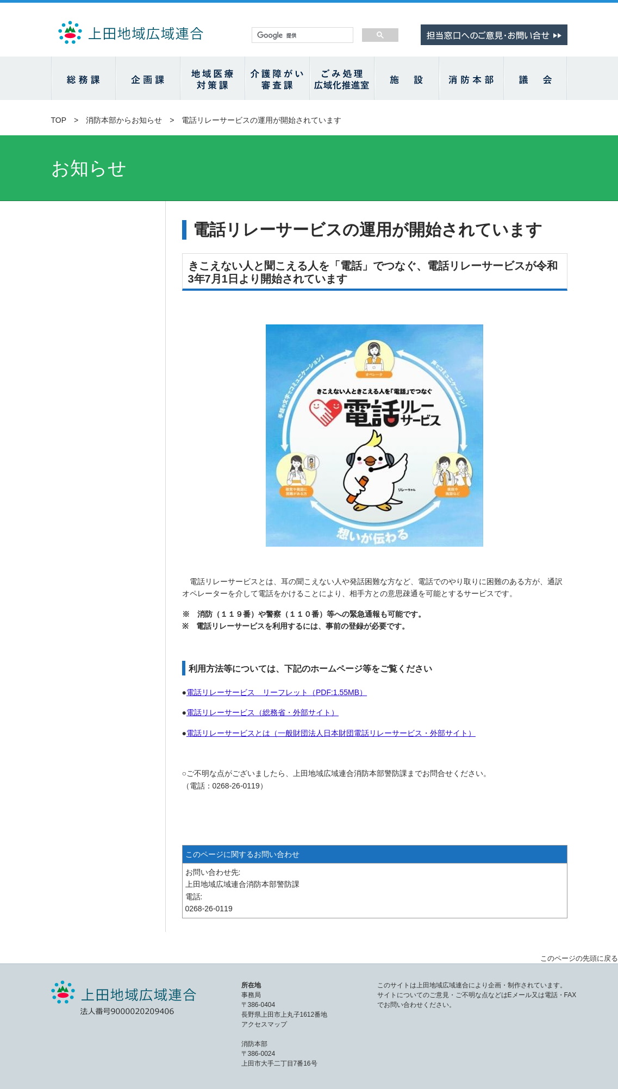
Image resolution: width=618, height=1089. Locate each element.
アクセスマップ (264, 1024)
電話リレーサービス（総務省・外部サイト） (262, 712)
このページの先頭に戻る (579, 958)
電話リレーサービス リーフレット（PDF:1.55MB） (276, 692)
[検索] (301, 35)
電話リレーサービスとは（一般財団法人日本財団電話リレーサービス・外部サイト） (331, 733)
